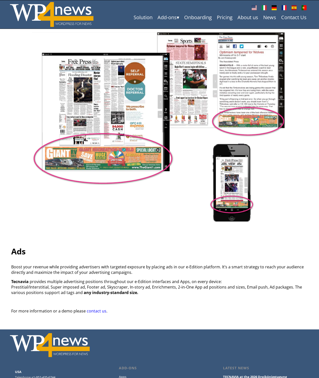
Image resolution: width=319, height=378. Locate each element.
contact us (96, 311)
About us (248, 17)
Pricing (225, 17)
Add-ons (167, 17)
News (269, 17)
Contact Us (294, 17)
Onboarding (198, 17)
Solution (143, 17)
